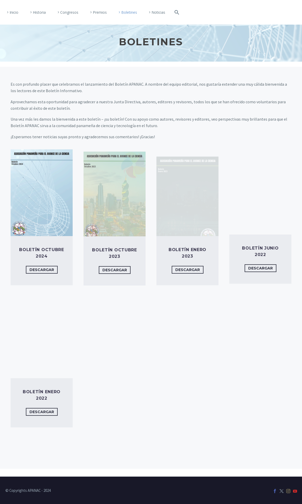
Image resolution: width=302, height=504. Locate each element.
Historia (39, 12)
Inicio (14, 12)
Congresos (69, 12)
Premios (100, 12)
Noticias (158, 12)
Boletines (129, 12)
